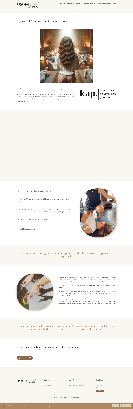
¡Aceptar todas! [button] (125, 406)
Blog (114, 3)
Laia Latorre (47, 385)
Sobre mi (62, 3)
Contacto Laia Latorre (104, 3)
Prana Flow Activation (74, 3)
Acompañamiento (89, 3)
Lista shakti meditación (77, 385)
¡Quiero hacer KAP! (24, 357)
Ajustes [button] (115, 406)
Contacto (99, 385)
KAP (60, 298)
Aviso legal (66, 395)
